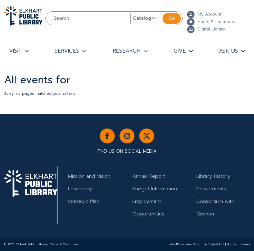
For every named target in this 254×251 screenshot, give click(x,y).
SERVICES (67, 51)
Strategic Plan (83, 201)
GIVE (180, 51)
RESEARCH (126, 51)
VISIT (15, 51)
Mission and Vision (89, 176)
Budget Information (154, 188)
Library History (213, 176)
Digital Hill (216, 244)
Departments (211, 188)
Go (171, 18)
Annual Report (148, 176)
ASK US (228, 51)
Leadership (81, 188)
